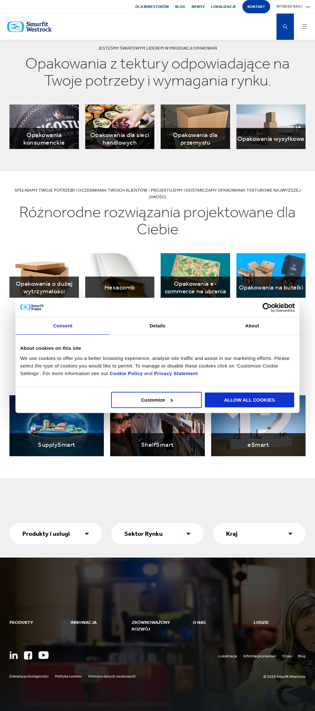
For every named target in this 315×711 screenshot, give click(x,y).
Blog (180, 6)
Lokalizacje (223, 6)
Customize (157, 400)
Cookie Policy (126, 373)
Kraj (231, 533)
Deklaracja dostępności (29, 676)
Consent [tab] (63, 325)
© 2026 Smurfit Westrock (284, 676)
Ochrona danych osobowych (112, 676)
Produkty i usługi (46, 533)
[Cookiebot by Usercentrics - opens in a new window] (267, 307)
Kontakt (256, 6)
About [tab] (252, 325)
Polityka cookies (68, 676)
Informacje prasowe (259, 656)
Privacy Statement (175, 373)
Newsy (198, 6)
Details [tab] (157, 325)
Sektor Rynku (143, 533)
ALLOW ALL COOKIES (249, 400)
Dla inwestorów (152, 6)
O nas (287, 656)
